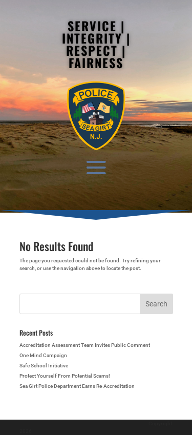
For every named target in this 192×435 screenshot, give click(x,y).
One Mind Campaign (43, 355)
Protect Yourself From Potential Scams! (64, 376)
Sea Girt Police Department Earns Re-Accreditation (77, 386)
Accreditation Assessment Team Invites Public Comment (84, 345)
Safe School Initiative (43, 365)
